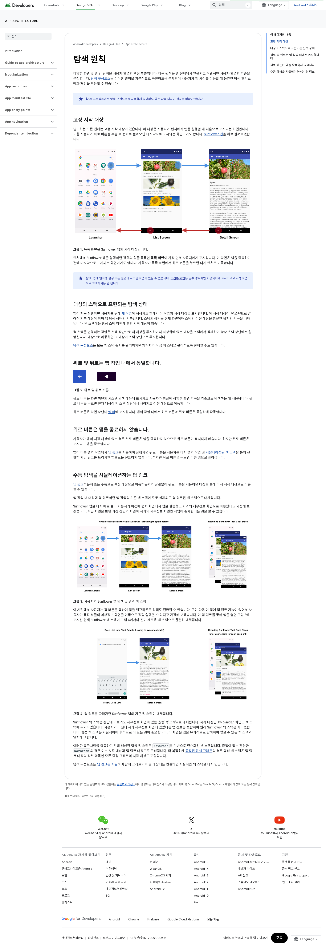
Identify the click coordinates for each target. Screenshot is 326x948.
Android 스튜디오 (306, 5)
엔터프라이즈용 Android (77, 869)
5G (108, 895)
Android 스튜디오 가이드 (253, 862)
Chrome (133, 919)
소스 (64, 882)
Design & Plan (111, 44)
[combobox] (231, 5)
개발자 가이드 (246, 869)
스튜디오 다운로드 (249, 882)
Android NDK (246, 889)
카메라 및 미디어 (116, 882)
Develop (118, 5)
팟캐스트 (67, 902)
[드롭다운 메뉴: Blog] (191, 5)
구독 (279, 938)
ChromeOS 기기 (160, 875)
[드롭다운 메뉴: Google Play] (163, 5)
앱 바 (111, 412)
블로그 (66, 895)
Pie (196, 902)
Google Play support (295, 875)
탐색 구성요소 (100, 79)
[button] (25, 62)
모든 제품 (213, 919)
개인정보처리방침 (117, 889)
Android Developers (85, 44)
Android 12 (201, 882)
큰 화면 (154, 862)
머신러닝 (111, 869)
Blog (182, 5)
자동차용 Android (161, 882)
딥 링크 (113, 452)
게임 (108, 862)
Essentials (51, 5)
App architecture (21, 21)
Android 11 (201, 889)
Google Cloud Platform (183, 919)
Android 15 (201, 862)
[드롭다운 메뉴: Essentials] (65, 5)
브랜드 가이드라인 (114, 938)
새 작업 (127, 314)
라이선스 (93, 938)
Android (67, 862)
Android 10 (201, 895)
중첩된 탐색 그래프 (199, 751)
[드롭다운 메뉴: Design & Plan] (101, 5)
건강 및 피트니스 (116, 875)
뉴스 (64, 889)
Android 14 (201, 869)
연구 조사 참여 (291, 882)
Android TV (157, 889)
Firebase (153, 919)
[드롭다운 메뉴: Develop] (129, 5)
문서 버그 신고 (291, 869)
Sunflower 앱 (213, 134)
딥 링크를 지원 (107, 764)
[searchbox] (28, 36)
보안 (64, 875)
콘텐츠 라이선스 (126, 784)
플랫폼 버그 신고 (292, 862)
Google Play (149, 5)
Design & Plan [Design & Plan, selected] (85, 5)
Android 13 (201, 875)
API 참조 (243, 875)
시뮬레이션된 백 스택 (221, 452)
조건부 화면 (178, 278)
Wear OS (156, 869)
